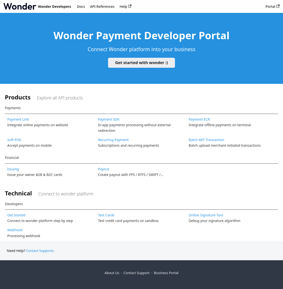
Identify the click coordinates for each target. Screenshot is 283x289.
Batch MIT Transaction (206, 139)
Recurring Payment (113, 139)
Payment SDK (108, 119)
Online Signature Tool (206, 215)
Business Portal (166, 272)
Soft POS (14, 139)
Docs (81, 6)
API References (102, 6)
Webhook (14, 230)
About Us (112, 272)
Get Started (16, 215)
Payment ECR (199, 119)
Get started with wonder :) (141, 62)
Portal (272, 6)
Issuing (13, 169)
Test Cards (106, 215)
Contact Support (137, 272)
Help (125, 6)
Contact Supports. (40, 250)
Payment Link (18, 119)
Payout (103, 169)
